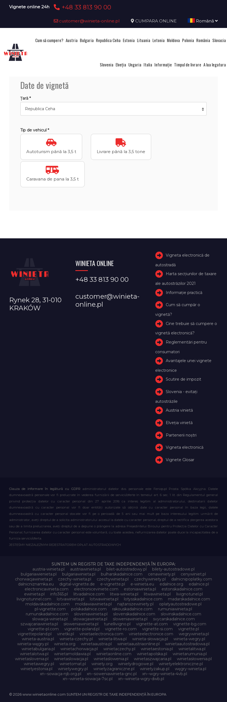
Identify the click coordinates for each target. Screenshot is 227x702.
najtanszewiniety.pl (135, 604)
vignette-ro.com (121, 628)
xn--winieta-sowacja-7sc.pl (88, 678)
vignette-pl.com (43, 628)
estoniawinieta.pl (140, 589)
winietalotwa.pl (34, 653)
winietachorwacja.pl (79, 648)
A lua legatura (214, 64)
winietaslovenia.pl (32, 658)
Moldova (173, 40)
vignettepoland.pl (35, 633)
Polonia (188, 40)
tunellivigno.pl (117, 623)
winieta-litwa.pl (112, 638)
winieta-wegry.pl (189, 638)
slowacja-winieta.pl (50, 618)
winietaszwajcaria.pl (152, 658)
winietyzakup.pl (154, 668)
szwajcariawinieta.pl (39, 623)
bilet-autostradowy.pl (126, 569)
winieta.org (64, 643)
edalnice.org (171, 584)
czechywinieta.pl (113, 579)
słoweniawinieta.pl (80, 623)
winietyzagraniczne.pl (113, 668)
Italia (148, 64)
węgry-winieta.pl (190, 668)
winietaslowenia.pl (111, 658)
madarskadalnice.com (189, 599)
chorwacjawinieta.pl (33, 579)
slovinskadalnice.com (181, 613)
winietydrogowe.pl (135, 663)
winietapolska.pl (152, 653)
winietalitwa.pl (191, 648)
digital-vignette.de (77, 584)
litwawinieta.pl (157, 594)
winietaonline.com (113, 653)
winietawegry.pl (39, 663)
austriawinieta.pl (85, 569)
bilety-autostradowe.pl (173, 569)
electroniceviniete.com (96, 589)
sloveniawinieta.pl (91, 613)
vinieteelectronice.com (151, 633)
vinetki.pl (65, 633)
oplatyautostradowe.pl (180, 604)
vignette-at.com (152, 623)
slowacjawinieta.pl (90, 618)
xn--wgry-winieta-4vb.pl (164, 673)
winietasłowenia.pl (194, 658)
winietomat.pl (73, 663)
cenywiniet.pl (193, 574)
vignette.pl (188, 628)
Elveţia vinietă (179, 422)
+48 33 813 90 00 (81, 7)
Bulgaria (87, 40)
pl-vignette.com (50, 608)
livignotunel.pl (189, 594)
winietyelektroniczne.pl (181, 663)
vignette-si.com (157, 628)
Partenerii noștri (181, 435)
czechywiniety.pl (150, 579)
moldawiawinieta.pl (93, 604)
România (203, 40)
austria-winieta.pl (48, 569)
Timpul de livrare (187, 64)
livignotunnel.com (34, 599)
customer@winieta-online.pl (87, 21)
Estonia (129, 40)
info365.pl (59, 594)
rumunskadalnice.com (47, 613)
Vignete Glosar (180, 459)
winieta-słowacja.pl (150, 638)
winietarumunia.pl (190, 653)
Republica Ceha (108, 40)
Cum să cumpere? (49, 40)
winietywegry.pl (73, 668)
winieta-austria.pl (38, 638)
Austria (72, 40)
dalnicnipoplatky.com (191, 579)
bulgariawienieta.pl (39, 574)
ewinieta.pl (34, 594)
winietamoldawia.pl (72, 653)
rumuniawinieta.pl (175, 608)
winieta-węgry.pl (33, 643)
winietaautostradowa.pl (187, 643)
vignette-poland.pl (82, 628)
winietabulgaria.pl (38, 648)
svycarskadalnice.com (174, 618)
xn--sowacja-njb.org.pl (60, 673)
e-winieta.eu (142, 584)
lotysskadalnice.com (143, 599)
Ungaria (134, 64)
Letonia (158, 40)
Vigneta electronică (184, 447)
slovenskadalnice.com (134, 613)
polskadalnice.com (89, 608)
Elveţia (121, 64)
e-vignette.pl (112, 584)
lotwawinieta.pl (104, 599)
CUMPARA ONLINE (156, 21)
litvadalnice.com (88, 594)
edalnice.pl (199, 584)
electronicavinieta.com (46, 589)
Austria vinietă (179, 410)
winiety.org (102, 663)
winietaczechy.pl (119, 648)
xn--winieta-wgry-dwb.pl (141, 678)
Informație (163, 64)
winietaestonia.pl (157, 648)
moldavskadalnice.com (47, 604)
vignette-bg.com (189, 623)
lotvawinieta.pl (70, 599)
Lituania (143, 40)
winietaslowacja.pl (71, 658)
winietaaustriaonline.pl (138, 643)
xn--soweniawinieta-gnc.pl (112, 673)
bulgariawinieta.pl (78, 574)
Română (203, 21)
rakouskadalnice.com (132, 608)
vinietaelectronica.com (101, 633)
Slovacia (219, 40)
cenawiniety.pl (161, 574)
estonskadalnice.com (182, 589)
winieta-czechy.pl (76, 638)
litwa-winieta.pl (124, 594)
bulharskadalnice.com (121, 574)
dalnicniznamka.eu (36, 584)
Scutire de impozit (183, 379)
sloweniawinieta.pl (130, 618)
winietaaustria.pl (96, 643)
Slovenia (106, 64)
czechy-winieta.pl (74, 579)
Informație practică (184, 292)
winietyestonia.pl (36, 668)
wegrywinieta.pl (194, 633)
